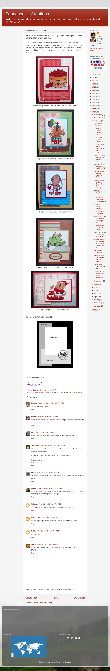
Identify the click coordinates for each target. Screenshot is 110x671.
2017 (94, 90)
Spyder (34, 544)
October (97, 121)
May (96, 293)
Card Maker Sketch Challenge (98, 139)
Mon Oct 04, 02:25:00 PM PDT (48, 472)
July (96, 287)
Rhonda (34, 416)
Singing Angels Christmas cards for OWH (99, 174)
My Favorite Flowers (98, 124)
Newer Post (31, 598)
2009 (94, 310)
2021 (94, 78)
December (98, 115)
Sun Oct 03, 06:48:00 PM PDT (48, 416)
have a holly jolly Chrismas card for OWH (100, 166)
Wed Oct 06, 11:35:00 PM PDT (48, 544)
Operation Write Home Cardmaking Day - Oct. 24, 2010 (100, 148)
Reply (33, 409)
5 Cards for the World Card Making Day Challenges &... (99, 243)
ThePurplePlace (37, 446)
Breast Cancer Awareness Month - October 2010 (99, 274)
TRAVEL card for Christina (100, 192)
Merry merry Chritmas (98, 251)
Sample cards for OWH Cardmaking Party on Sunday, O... (99, 184)
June (96, 290)
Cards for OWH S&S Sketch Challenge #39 (99, 158)
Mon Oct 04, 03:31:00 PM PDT (53, 488)
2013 (94, 103)
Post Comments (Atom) (43, 603)
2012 (94, 106)
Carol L (34, 517)
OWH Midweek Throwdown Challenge (99, 227)
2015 (94, 96)
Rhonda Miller (36, 403)
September (98, 281)
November (98, 118)
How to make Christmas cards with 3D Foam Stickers (100, 199)
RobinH (34, 531)
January (97, 306)
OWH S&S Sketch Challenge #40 (98, 131)
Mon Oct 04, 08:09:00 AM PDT (55, 446)
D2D (32, 392)
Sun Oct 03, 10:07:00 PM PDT (46, 432)
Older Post (79, 598)
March (96, 300)
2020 (94, 81)
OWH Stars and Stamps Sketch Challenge (67, 392)
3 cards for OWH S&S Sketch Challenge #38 (100, 220)
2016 (94, 93)
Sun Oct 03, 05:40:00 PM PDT (53, 403)
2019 (94, 84)
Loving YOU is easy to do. (99, 213)
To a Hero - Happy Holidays (98, 207)
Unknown (34, 504)
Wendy (33, 472)
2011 (94, 109)
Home (55, 598)
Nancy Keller (36, 488)
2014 (94, 99)
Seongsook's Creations (27, 14)
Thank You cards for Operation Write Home (100, 234)
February (97, 303)
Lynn (33, 432)
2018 (94, 87)
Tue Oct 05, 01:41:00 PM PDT (48, 517)
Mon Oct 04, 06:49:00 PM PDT (50, 504)
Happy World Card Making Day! (99, 266)
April (96, 297)
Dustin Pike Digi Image (43, 392)
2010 (94, 112)
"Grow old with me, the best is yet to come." (99, 258)
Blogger (67, 662)
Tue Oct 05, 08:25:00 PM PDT (48, 531)
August (97, 284)
